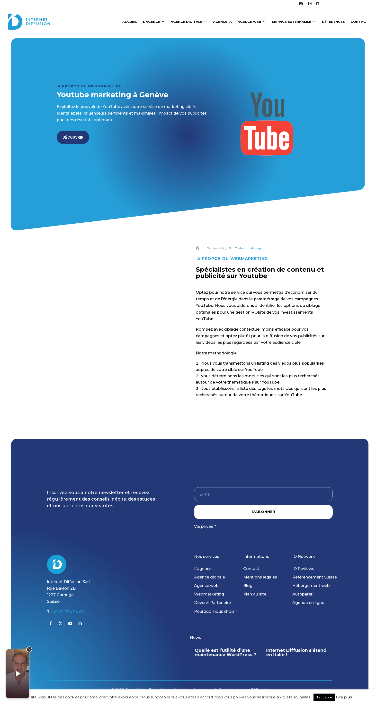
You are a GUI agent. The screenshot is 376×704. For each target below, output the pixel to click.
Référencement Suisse (314, 577)
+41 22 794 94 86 (67, 612)
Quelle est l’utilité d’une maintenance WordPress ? (225, 652)
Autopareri (302, 594)
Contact (251, 568)
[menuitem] (301, 4)
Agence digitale (209, 577)
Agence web (206, 585)
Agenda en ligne (308, 602)
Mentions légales (260, 577)
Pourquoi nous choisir (215, 611)
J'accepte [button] (324, 697)
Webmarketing (209, 594)
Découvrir (73, 137)
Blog (247, 585)
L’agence (203, 568)
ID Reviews (303, 568)
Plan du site (254, 594)
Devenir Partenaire (212, 602)
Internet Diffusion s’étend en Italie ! (296, 652)
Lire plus (344, 697)
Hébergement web (311, 585)
